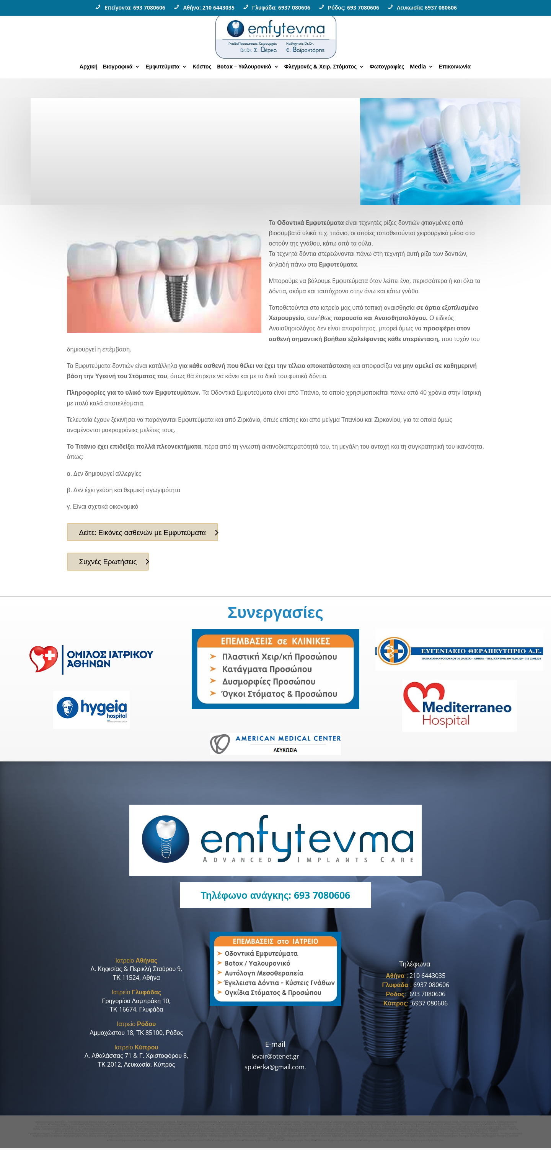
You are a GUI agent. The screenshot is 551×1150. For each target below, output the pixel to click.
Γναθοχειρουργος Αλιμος (231, 1131)
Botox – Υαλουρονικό (244, 67)
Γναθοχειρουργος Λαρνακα (230, 1126)
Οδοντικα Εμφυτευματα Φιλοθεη (400, 1128)
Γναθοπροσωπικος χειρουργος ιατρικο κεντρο (107, 1131)
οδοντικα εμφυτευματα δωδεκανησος (171, 1135)
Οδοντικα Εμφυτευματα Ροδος (194, 1142)
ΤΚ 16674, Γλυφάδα (136, 1011)
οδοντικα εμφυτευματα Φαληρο (487, 1138)
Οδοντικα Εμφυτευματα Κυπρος (362, 1128)
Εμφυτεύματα (162, 67)
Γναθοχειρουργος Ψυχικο (98, 1126)
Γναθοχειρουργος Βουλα (364, 1131)
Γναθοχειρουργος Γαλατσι (501, 1131)
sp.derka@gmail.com (275, 1069)
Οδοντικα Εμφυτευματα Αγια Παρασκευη (81, 1128)
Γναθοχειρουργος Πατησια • (297, 1126)
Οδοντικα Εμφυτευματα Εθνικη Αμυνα (378, 1126)
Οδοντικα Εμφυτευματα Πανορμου (423, 1126)
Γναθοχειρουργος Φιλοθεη (263, 1126)
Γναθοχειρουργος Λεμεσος (197, 1126)
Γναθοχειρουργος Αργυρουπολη (300, 1131)
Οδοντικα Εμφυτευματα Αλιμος (153, 1133)
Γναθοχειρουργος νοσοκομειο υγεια (443, 1128)
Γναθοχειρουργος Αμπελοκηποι (281, 1124)
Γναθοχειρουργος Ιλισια (316, 1124)
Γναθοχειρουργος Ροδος (227, 1142)
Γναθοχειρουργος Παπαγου (494, 1135)
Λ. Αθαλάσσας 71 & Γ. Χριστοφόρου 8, (136, 1058)
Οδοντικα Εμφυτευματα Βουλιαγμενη (355, 1133)
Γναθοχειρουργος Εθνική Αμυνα (87, 1124)
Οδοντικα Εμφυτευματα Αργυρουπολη (235, 1133)
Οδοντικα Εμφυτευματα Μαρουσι (126, 1128)
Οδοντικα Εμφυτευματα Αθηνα (127, 1142)
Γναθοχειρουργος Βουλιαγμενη (398, 1131)
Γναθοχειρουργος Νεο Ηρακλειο (301, 1138)
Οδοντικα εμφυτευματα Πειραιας (417, 1138)
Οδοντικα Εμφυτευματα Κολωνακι (113, 1133)
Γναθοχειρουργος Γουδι (444, 1124)
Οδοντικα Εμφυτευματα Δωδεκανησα (338, 1142)
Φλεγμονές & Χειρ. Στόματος (320, 67)
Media (418, 67)
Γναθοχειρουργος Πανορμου (124, 1124)
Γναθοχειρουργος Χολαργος (158, 1124)
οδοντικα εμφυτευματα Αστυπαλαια (381, 1135)
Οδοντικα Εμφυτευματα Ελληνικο (192, 1133)
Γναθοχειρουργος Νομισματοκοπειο (198, 1124)
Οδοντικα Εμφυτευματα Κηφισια (166, 1128)
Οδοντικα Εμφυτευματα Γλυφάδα (262, 1142)
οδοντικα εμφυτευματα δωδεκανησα (127, 1135)
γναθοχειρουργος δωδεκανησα (48, 1135)
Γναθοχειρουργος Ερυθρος (347, 1124)
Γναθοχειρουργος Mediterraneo (72, 1133)
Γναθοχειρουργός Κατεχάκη (50, 1124)
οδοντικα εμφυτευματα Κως (238, 1135)
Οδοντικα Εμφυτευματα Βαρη (277, 1133)
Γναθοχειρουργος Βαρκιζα (469, 1131)
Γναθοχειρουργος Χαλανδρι (65, 1126)
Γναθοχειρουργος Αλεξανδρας (478, 1124)
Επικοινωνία (455, 67)
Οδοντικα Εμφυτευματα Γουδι (203, 1128)
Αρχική (89, 67)
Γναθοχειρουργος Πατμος (271, 1135)
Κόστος (202, 67)
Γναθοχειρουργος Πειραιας (381, 1138)
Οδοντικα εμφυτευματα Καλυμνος (457, 1135)
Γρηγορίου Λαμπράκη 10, (136, 1003)
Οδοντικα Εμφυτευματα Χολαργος (465, 1126)
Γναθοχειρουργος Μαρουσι (380, 1124)
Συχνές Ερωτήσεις (110, 563)
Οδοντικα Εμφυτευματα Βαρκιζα (440, 1133)
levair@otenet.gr (275, 1059)
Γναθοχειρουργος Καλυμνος (419, 1135)
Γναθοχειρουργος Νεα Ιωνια (224, 1138)
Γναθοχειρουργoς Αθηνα (160, 1142)
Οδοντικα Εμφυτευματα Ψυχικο (322, 1128)
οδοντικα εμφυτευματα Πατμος (305, 1135)
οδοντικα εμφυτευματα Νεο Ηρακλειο (342, 1138)
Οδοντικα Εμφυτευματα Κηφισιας (242, 1128)
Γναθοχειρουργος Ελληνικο (264, 1131)
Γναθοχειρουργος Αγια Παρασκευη (240, 1124)
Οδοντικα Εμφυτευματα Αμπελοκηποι (421, 1142)
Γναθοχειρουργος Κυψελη (154, 1138)
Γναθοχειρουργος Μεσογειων (78, 1138)
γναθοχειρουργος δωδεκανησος (86, 1135)
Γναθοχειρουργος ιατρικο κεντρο (60, 1131)
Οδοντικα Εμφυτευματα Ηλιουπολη (399, 1133)
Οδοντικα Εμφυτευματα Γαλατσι (479, 1133)
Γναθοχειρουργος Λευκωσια (163, 1126)
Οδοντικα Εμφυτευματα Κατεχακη (335, 1126)
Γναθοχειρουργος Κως (207, 1135)
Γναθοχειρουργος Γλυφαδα (299, 1142)
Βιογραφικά (117, 67)
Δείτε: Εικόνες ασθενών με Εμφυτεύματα (147, 532)
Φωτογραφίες (387, 67)
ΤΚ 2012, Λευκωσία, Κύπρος (136, 1066)
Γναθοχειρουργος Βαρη (334, 1131)
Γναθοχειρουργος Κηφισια (413, 1124)
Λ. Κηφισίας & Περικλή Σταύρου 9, (136, 971)
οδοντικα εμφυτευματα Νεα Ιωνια (261, 1138)
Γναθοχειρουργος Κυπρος (129, 1126)
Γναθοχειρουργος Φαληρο (452, 1138)
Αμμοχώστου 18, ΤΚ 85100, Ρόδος (136, 1035)
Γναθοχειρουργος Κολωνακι (198, 1131)
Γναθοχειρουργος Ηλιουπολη (435, 1131)
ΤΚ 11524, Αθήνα (136, 980)
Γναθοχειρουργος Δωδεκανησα (379, 1142)
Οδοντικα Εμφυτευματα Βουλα (314, 1133)
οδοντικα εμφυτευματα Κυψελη (188, 1138)
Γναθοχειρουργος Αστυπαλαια (342, 1135)
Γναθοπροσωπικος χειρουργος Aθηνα (158, 1131)
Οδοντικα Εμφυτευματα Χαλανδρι (283, 1128)
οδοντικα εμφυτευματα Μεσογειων (117, 1138)
